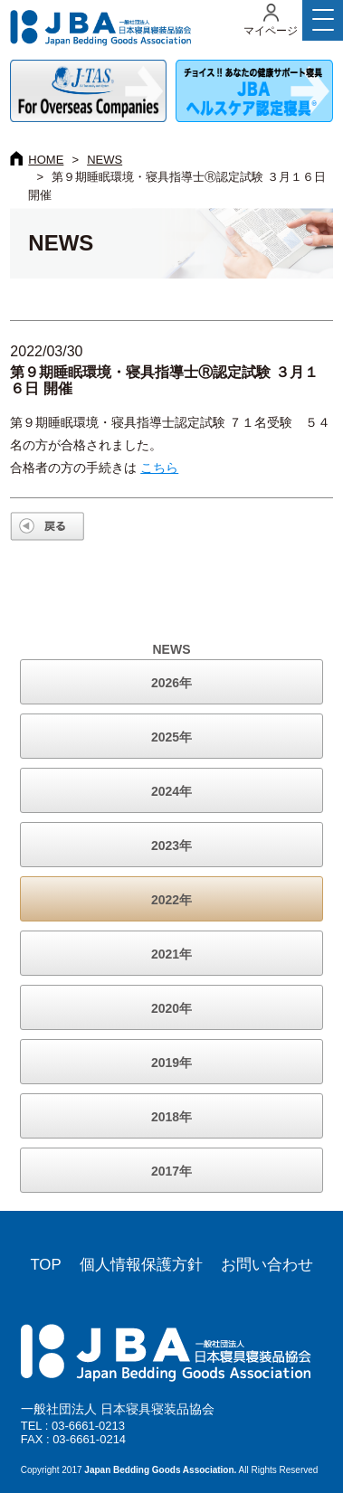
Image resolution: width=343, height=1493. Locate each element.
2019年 (171, 1062)
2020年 (171, 1008)
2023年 (171, 845)
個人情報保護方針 (141, 1264)
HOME (45, 159)
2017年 (171, 1171)
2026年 (171, 683)
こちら (159, 467)
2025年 (171, 737)
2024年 (171, 791)
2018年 (171, 1117)
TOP (45, 1264)
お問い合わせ (267, 1264)
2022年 (171, 900)
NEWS (104, 159)
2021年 (171, 954)
